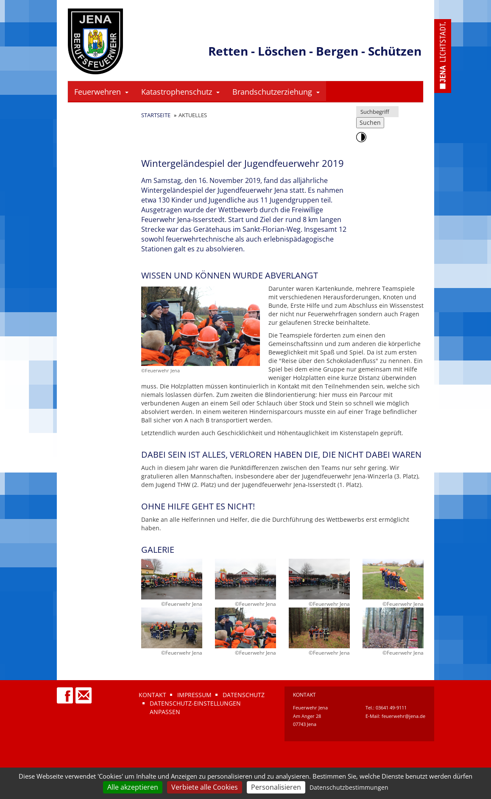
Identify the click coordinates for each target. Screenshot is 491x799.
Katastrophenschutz (180, 92)
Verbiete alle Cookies (204, 787)
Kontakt (152, 695)
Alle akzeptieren (132, 787)
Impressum (194, 695)
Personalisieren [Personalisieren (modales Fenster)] (276, 787)
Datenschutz (244, 695)
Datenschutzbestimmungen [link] (349, 787)
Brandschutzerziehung (276, 92)
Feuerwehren (101, 92)
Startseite (155, 115)
